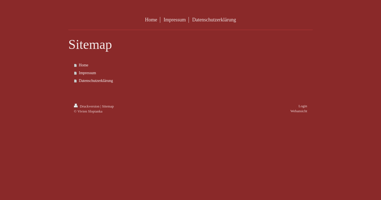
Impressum (87, 73)
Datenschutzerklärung (96, 81)
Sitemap (108, 106)
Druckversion (87, 106)
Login (303, 106)
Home (83, 65)
